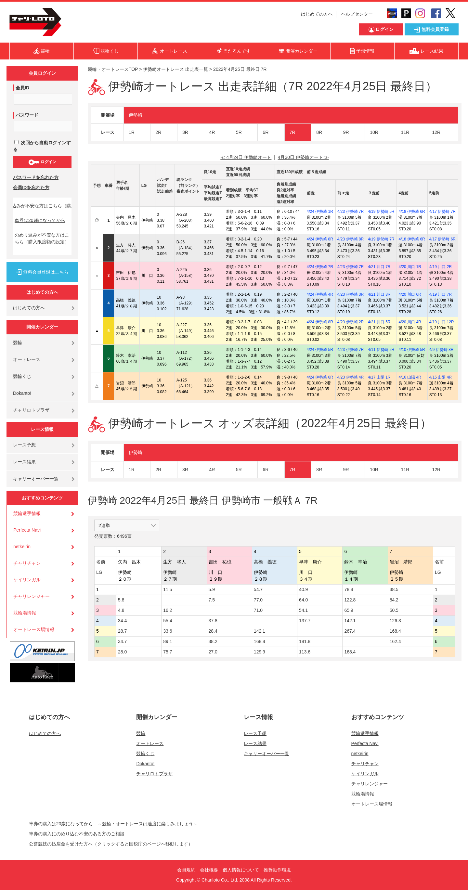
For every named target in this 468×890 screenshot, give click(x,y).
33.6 (167, 631)
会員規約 (186, 869)
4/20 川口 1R (409, 266)
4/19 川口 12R (441, 322)
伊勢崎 (135, 115)
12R (436, 132)
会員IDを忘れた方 (31, 187)
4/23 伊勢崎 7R (350, 211)
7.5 (212, 599)
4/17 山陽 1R (379, 377)
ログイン (42, 162)
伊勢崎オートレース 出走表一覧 (175, 69)
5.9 (212, 589)
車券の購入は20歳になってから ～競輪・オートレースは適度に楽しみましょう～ (115, 823)
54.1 (303, 610)
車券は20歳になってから (40, 220)
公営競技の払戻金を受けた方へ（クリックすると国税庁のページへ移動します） (111, 843)
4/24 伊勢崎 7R (320, 266)
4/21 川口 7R (379, 266)
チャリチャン (27, 563)
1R (132, 132)
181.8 (304, 641)
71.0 (258, 610)
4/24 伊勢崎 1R (320, 211)
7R (292, 132)
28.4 (213, 631)
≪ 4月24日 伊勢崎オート (245, 157)
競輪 (17, 342)
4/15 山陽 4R (440, 377)
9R (346, 132)
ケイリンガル (27, 579)
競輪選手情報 (27, 513)
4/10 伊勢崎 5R (411, 349)
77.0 (258, 599)
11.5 (167, 589)
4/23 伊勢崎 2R (350, 322)
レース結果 (24, 461)
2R (158, 132)
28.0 (122, 651)
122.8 (350, 599)
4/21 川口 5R (379, 322)
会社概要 (209, 869)
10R (374, 132)
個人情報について (241, 869)
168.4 (395, 631)
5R (239, 132)
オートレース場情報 (33, 629)
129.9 (259, 651)
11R (405, 132)
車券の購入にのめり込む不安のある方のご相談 (76, 833)
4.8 (121, 610)
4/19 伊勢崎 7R (381, 239)
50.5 (394, 610)
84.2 (394, 599)
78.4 (348, 589)
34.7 (122, 641)
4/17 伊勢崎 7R (442, 211)
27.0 (213, 651)
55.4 (167, 620)
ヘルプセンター (357, 14)
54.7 (258, 589)
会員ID (22, 87)
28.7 (122, 631)
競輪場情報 (24, 612)
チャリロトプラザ (31, 410)
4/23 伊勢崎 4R (350, 377)
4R (212, 132)
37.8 (213, 620)
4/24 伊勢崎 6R (320, 377)
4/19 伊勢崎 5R (381, 211)
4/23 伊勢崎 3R (350, 294)
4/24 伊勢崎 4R (320, 294)
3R (185, 132)
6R (265, 132)
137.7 (304, 620)
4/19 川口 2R (440, 266)
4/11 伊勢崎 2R (381, 349)
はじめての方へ (317, 14)
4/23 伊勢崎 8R (350, 239)
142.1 (350, 620)
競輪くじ (22, 376)
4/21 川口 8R (379, 294)
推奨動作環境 (277, 869)
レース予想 (24, 444)
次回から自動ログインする (42, 146)
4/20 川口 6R (409, 294)
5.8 (121, 599)
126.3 (395, 620)
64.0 (303, 599)
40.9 (303, 589)
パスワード (27, 115)
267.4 (350, 631)
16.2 (167, 610)
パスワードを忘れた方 (35, 177)
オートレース (26, 359)
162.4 (395, 641)
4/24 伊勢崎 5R (320, 349)
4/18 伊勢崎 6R (411, 211)
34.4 (122, 620)
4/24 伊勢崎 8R (320, 239)
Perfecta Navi (27, 530)
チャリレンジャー (31, 596)
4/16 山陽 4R (409, 377)
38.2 (213, 641)
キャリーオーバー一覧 (35, 478)
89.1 (167, 641)
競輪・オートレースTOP (113, 69)
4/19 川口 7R (440, 294)
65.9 (348, 610)
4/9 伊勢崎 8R (441, 349)
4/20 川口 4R (409, 322)
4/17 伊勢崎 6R (442, 239)
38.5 (394, 589)
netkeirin (22, 546)
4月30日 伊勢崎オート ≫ (303, 157)
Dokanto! (22, 393)
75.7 (167, 651)
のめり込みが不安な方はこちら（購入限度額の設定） (42, 238)
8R (319, 132)
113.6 (304, 651)
